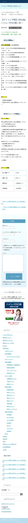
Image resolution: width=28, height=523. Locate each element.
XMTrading (6, 348)
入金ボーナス (10, 381)
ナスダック (10, 428)
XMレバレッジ (11, 392)
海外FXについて (7, 337)
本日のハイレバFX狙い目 (15, 27)
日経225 (9, 423)
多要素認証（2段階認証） (14, 365)
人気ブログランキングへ (8, 503)
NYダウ (9, 425)
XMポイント (10, 384)
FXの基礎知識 (6, 447)
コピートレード (9, 359)
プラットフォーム (11, 370)
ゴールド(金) (10, 417)
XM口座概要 (8, 362)
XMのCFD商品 (9, 412)
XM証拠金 (9, 403)
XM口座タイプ (11, 373)
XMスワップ (10, 401)
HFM (4, 441)
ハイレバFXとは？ (8, 335)
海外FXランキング (8, 340)
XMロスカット (11, 406)
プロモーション (9, 351)
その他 (4, 449)
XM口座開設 (8, 353)
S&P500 (9, 431)
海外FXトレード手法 (8, 343)
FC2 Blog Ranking (6, 511)
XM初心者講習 (11, 367)
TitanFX (5, 436)
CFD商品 (9, 414)
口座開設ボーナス (11, 378)
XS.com (5, 346)
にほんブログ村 (5, 509)
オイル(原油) (10, 420)
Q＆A (6, 433)
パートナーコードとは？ (13, 356)
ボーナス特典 (8, 376)
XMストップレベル (12, 409)
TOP (10, 12)
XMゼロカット (11, 395)
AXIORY (5, 439)
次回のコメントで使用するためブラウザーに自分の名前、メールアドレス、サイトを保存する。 (14, 247)
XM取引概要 (8, 387)
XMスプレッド (11, 398)
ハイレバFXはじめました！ (11, 6)
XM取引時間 (10, 389)
